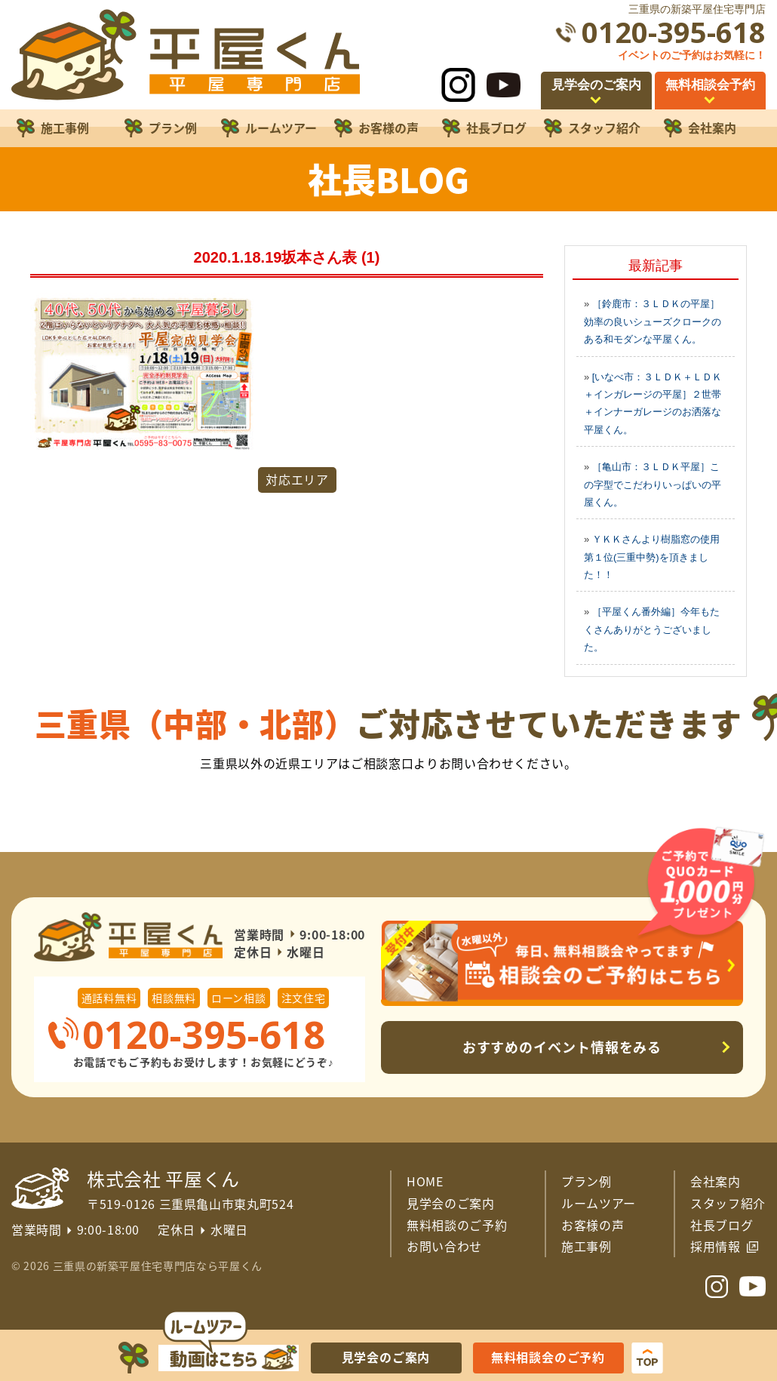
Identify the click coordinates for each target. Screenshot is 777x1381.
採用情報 (715, 1246)
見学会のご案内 (451, 1203)
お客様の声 (592, 1225)
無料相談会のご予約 (548, 1357)
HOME (425, 1181)
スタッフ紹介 (728, 1203)
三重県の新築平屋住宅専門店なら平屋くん (158, 1265)
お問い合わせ (444, 1246)
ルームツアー (598, 1203)
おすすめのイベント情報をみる (562, 1047)
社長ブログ (721, 1225)
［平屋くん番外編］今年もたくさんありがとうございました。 (652, 629)
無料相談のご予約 (457, 1225)
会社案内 (715, 1181)
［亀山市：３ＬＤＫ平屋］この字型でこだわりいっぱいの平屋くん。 (652, 484)
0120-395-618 (674, 32)
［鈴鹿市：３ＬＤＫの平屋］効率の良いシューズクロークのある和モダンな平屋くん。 (652, 321)
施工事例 (586, 1246)
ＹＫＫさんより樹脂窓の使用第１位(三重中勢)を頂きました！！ (652, 557)
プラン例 (586, 1181)
